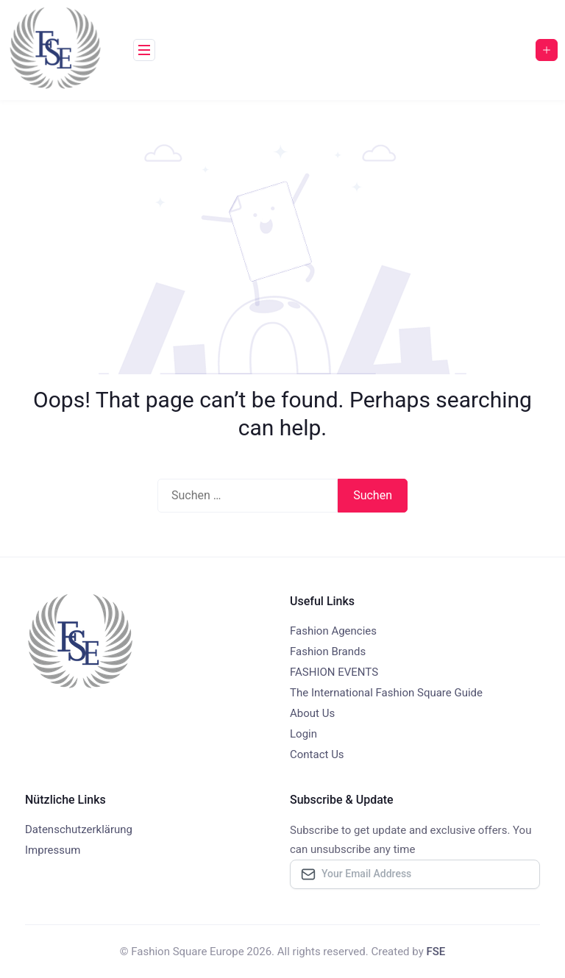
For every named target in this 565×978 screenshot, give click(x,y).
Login (303, 733)
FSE (435, 951)
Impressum (52, 850)
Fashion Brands (328, 651)
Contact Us (317, 754)
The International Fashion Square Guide (386, 692)
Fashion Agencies (333, 631)
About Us (312, 713)
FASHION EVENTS (334, 672)
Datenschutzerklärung (78, 829)
